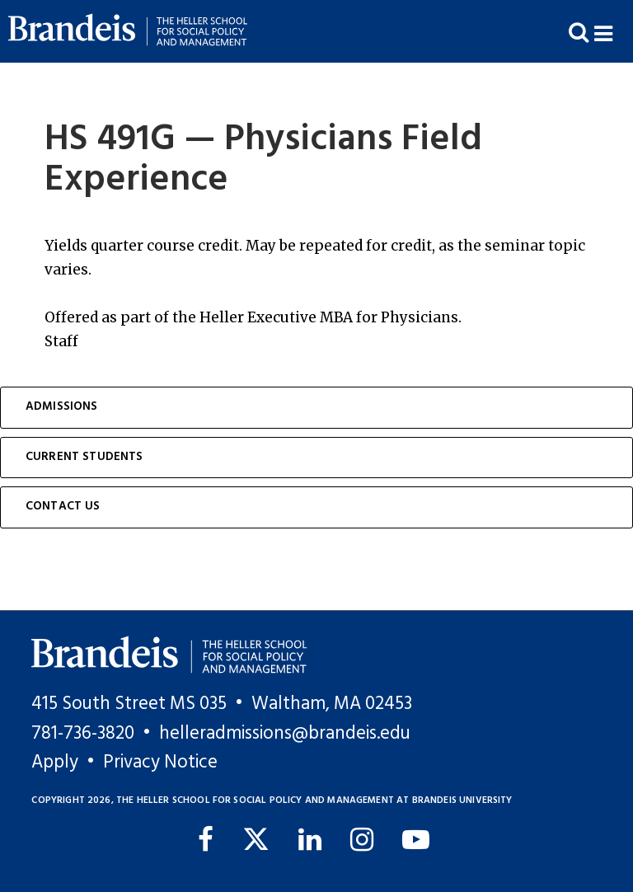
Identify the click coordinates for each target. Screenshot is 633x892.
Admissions (62, 406)
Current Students (84, 457)
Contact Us (63, 506)
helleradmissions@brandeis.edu (284, 734)
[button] (613, 31)
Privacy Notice (160, 762)
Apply (54, 762)
